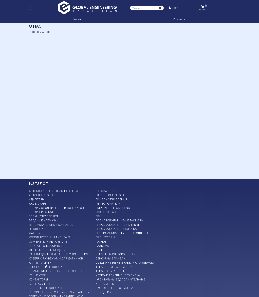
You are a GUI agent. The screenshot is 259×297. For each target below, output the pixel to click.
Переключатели (108, 203)
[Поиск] (160, 8)
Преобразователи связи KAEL (118, 229)
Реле (99, 250)
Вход (174, 7)
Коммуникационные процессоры (55, 271)
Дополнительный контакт (50, 237)
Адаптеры (37, 199)
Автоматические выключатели (53, 191)
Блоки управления (43, 216)
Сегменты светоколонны (115, 254)
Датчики (35, 233)
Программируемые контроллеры (122, 233)
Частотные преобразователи (118, 288)
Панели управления (111, 199)
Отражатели (105, 191)
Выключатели (40, 229)
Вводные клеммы (43, 220)
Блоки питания (41, 212)
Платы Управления (110, 212)
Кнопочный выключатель (49, 267)
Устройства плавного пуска (118, 275)
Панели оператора (110, 195)
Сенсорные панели (111, 258)
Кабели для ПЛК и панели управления (58, 254)
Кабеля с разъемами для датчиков (56, 258)
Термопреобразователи (114, 267)
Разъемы (103, 245)
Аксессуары (38, 203)
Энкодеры (103, 292)
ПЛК (99, 216)
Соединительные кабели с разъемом (125, 262)
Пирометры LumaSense (113, 208)
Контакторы (38, 279)
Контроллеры (39, 283)
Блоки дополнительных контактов (56, 208)
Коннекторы (38, 275)
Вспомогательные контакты (51, 224)
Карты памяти (40, 262)
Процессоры (105, 237)
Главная (34, 31)
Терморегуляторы (110, 271)
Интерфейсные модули (47, 250)
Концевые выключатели (48, 288)
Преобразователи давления (117, 224)
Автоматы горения (43, 195)
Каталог (78, 19)
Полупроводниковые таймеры (120, 220)
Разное (101, 241)
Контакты (179, 19)
